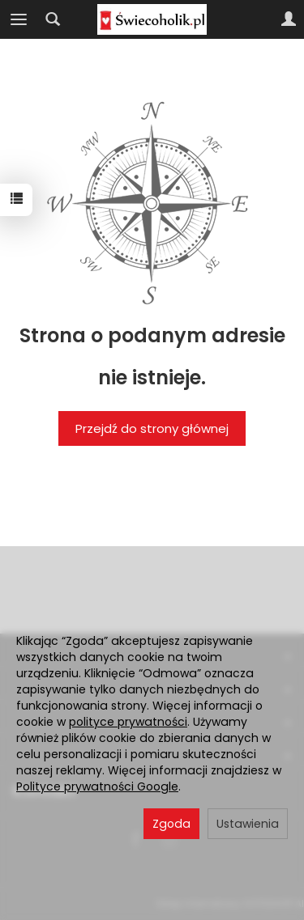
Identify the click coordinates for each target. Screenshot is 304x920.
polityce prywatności (128, 722)
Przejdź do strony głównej (152, 428)
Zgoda (171, 824)
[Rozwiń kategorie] (18, 19)
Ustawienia (247, 824)
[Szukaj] (52, 19)
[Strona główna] (151, 19)
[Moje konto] (288, 19)
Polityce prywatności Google (97, 786)
